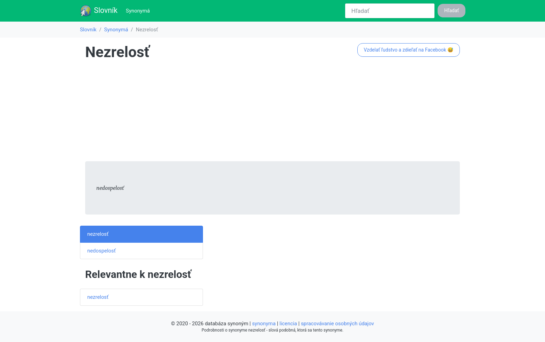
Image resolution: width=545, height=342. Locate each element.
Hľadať (451, 10)
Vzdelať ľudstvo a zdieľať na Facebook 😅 (408, 50)
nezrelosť (97, 234)
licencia (288, 323)
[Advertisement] (272, 112)
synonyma (264, 323)
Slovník (98, 11)
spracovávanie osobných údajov (337, 323)
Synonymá (139, 10)
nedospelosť (101, 251)
